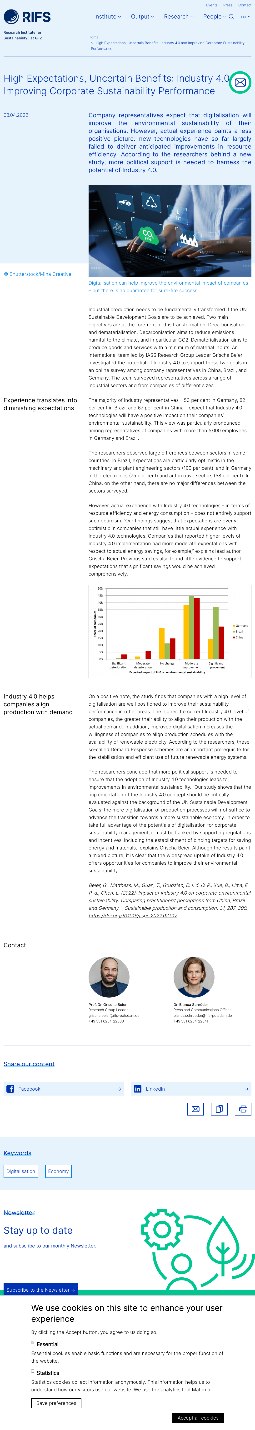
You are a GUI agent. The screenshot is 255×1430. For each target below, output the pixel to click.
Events (212, 5)
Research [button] (176, 16)
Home (94, 37)
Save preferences (56, 1403)
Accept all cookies (198, 1418)
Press (228, 5)
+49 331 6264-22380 (106, 1021)
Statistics (48, 1373)
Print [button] (243, 1109)
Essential (47, 1344)
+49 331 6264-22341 (191, 1021)
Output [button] (140, 16)
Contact (244, 5)
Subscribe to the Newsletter (38, 1290)
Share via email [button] (195, 1109)
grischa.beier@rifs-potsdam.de (114, 1015)
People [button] (212, 16)
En (243, 17)
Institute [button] (105, 16)
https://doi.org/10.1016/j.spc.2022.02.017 (133, 916)
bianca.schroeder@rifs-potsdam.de (203, 1015)
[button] (219, 1109)
